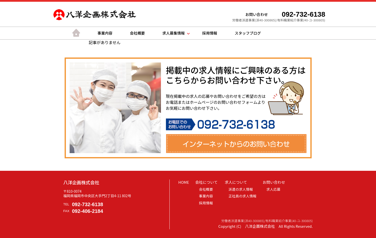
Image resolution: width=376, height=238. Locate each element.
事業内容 (105, 33)
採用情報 (209, 33)
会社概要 (137, 33)
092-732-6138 (87, 204)
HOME (183, 182)
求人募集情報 (173, 33)
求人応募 (273, 189)
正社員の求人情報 (242, 195)
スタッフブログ (248, 33)
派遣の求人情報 (241, 189)
